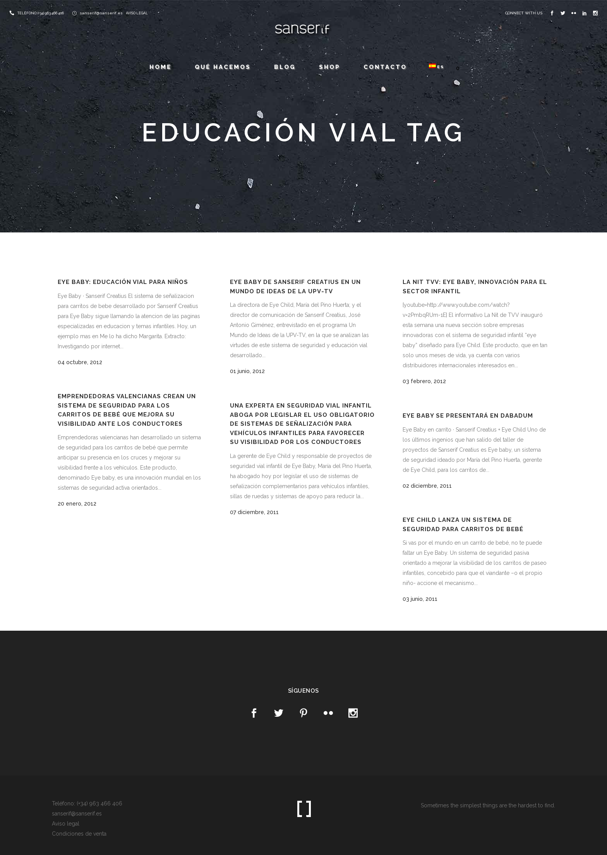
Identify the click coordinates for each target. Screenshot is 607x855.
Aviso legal (65, 824)
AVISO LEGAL (137, 13)
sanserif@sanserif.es (101, 13)
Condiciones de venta (79, 834)
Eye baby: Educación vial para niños (123, 282)
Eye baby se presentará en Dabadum (468, 415)
